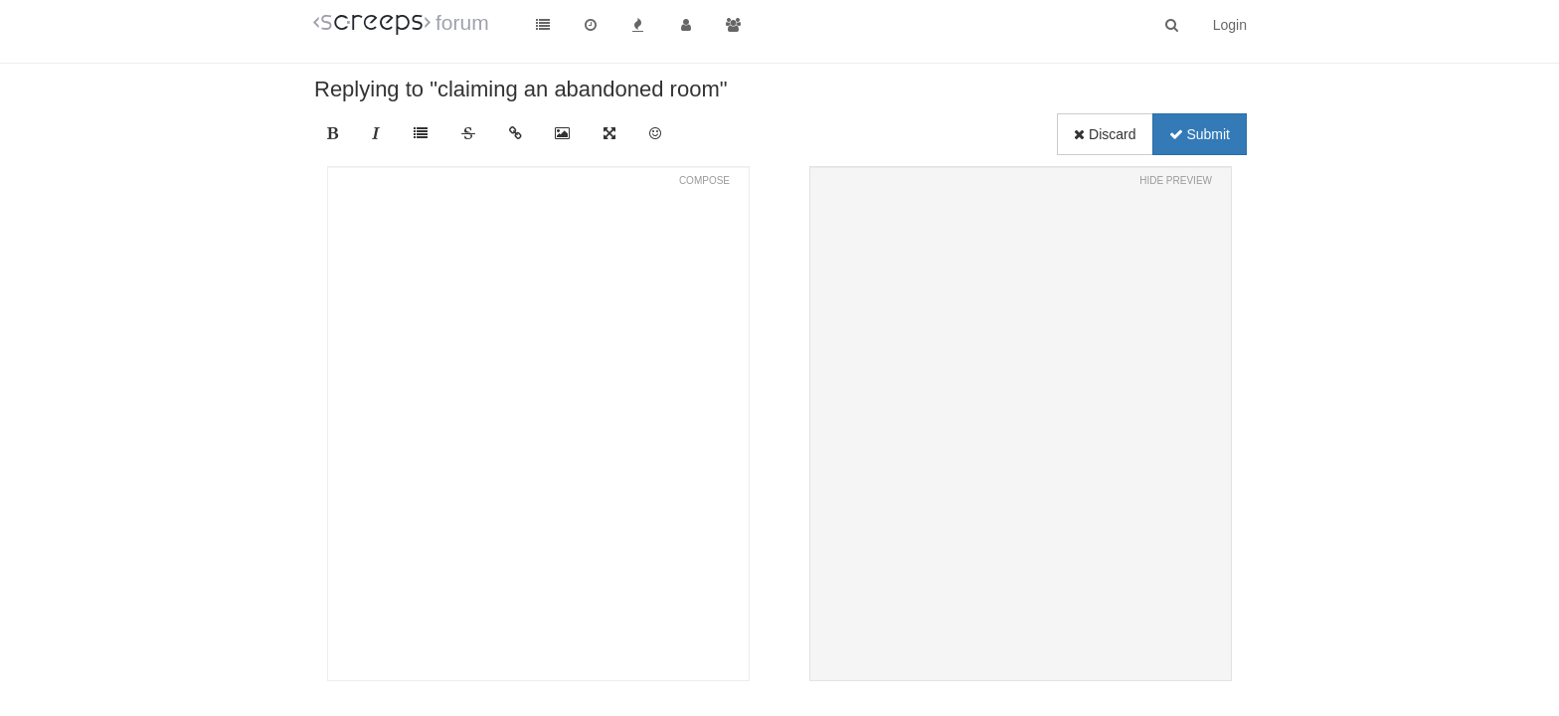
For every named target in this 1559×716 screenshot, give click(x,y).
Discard (1104, 134)
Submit (1199, 134)
